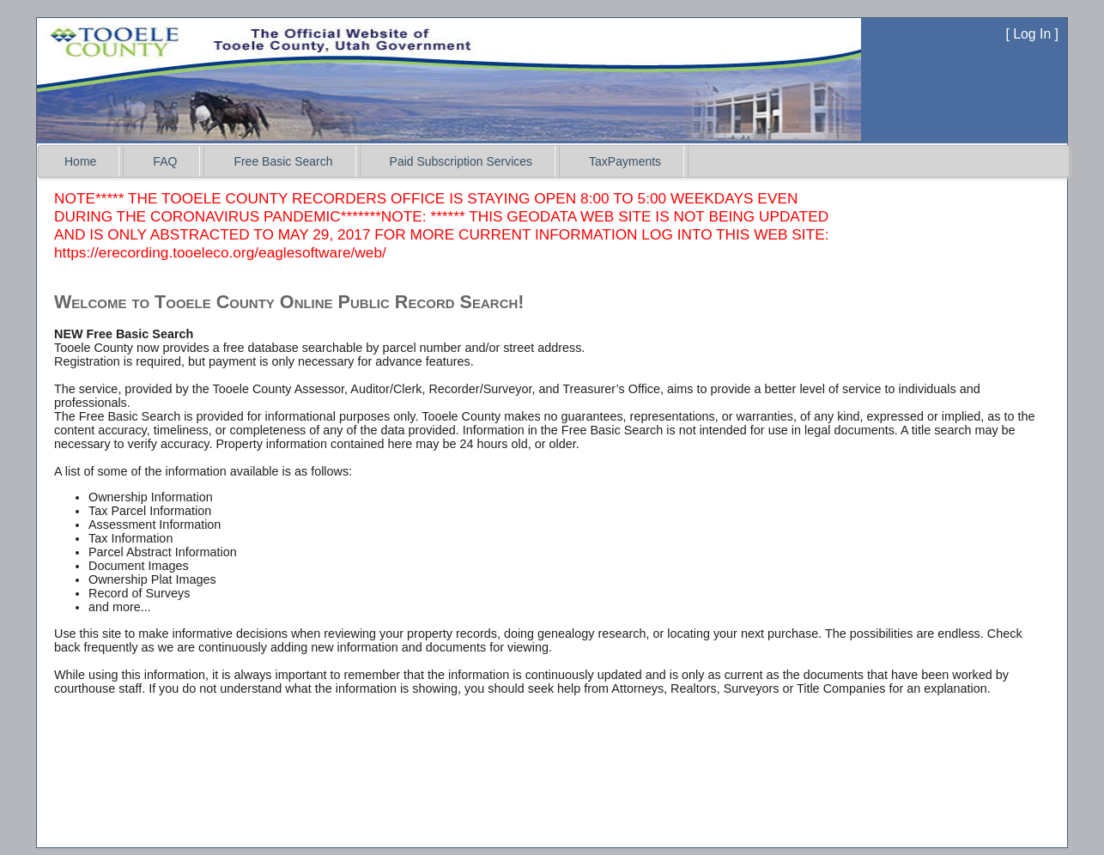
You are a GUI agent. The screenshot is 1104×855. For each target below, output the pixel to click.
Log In (1032, 34)
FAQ (165, 161)
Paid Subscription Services (461, 161)
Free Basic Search (283, 161)
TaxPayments (625, 161)
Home (80, 161)
